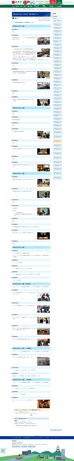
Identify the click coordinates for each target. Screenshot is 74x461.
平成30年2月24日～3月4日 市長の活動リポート (57, 24)
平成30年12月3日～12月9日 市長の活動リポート (58, 165)
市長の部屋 (28, 9)
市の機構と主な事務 (31, 446)
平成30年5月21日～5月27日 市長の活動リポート (58, 65)
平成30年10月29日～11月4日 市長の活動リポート (58, 145)
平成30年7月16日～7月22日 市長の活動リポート (58, 92)
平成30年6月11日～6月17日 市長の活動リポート (58, 75)
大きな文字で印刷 (45, 20)
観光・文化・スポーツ (37, 6)
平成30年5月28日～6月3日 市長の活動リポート (57, 68)
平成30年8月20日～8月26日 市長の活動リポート (58, 109)
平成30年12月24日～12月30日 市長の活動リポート (58, 178)
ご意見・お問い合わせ (16, 446)
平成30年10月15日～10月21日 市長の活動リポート (58, 137)
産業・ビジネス (44, 6)
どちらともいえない (25, 413)
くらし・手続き (15, 6)
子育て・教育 (23, 6)
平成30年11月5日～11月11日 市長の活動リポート (58, 149)
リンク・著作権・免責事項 (17, 437)
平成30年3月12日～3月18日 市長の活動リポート (58, 31)
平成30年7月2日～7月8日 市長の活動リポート (58, 85)
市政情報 (51, 6)
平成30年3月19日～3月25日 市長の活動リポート (58, 34)
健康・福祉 (29, 6)
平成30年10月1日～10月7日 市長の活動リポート (58, 129)
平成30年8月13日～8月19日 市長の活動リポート (58, 105)
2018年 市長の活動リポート (42, 9)
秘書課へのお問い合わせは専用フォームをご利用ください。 (27, 425)
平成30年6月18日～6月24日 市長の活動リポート (58, 78)
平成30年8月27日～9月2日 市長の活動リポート (57, 112)
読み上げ (47, 1)
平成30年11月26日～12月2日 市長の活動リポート (58, 162)
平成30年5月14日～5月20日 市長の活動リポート (58, 61)
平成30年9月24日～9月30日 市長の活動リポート (58, 125)
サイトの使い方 (47, 437)
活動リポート (33, 9)
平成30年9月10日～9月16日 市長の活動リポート (58, 119)
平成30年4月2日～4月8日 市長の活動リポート (58, 41)
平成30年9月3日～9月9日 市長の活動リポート (58, 115)
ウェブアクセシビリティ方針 (37, 437)
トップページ (19, 9)
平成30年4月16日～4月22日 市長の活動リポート (58, 48)
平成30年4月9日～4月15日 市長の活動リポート (57, 45)
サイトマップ (57, 437)
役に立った (18, 413)
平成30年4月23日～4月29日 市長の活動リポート (58, 51)
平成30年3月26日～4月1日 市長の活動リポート (57, 38)
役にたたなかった (34, 413)
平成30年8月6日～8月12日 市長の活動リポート (57, 102)
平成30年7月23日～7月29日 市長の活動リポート (58, 95)
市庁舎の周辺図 (24, 446)
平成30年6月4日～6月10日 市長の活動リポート (57, 72)
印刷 (39, 20)
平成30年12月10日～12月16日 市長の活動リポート (58, 169)
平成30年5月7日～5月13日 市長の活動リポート (57, 58)
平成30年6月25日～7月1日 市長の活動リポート (57, 82)
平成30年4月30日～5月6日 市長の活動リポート (57, 55)
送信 (31, 415)
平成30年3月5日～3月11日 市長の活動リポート (57, 28)
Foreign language (40, 1)
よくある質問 (58, 6)
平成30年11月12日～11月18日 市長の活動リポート (58, 153)
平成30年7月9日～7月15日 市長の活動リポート (57, 88)
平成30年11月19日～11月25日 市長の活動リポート (58, 158)
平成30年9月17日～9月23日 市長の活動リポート (58, 122)
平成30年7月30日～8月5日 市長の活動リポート (57, 98)
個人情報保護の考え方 (26, 437)
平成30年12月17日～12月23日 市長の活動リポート (58, 173)
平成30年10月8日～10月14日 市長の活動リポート (58, 132)
